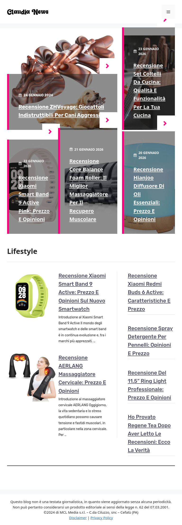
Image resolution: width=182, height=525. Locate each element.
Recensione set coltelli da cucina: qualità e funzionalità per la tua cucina (149, 90)
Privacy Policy (102, 517)
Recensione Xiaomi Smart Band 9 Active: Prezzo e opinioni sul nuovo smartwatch (82, 292)
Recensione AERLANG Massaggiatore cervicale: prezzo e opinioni (82, 374)
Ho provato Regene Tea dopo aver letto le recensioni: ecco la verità (149, 433)
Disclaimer (78, 517)
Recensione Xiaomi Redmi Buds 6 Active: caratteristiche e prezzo (149, 292)
